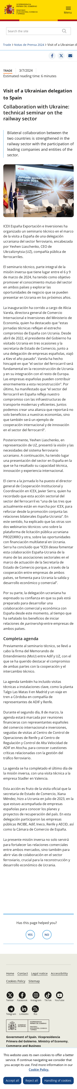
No (48, 934)
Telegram (11, 1013)
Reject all (31, 1080)
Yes (31, 934)
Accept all (12, 1080)
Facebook (22, 1000)
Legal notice (39, 973)
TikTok (48, 1000)
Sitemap (34, 981)
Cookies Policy (15, 981)
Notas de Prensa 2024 (29, 45)
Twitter (10, 1000)
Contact (22, 973)
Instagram (36, 1000)
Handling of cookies (57, 1080)
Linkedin (24, 1013)
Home (10, 973)
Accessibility (59, 973)
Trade (7, 45)
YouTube (59, 1000)
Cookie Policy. (39, 1069)
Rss (35, 1013)
